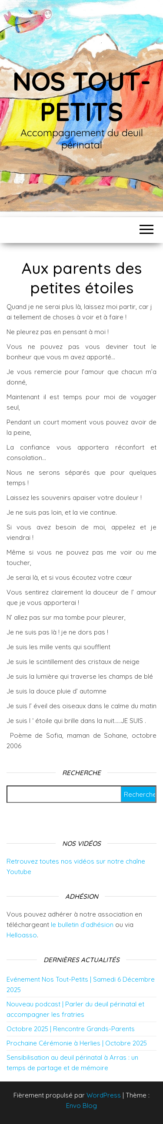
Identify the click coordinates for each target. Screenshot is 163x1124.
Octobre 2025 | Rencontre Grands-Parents (71, 1029)
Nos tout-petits (81, 96)
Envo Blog (81, 1105)
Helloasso (22, 935)
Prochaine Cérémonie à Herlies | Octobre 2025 (77, 1043)
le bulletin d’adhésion (82, 924)
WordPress (103, 1095)
